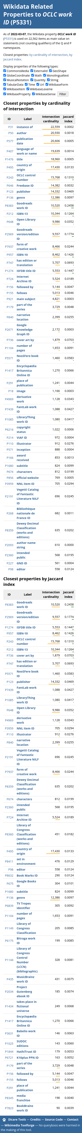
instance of (25, 127)
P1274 (9, 271)
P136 (10, 197)
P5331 (8, 39)
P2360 (9, 555)
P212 (10, 214)
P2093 (9, 545)
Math (38, 75)
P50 (10, 133)
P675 (10, 883)
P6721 (9, 1058)
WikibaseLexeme (41, 89)
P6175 (9, 941)
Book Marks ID (27, 875)
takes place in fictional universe (26, 1006)
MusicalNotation (18, 80)
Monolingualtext (58, 75)
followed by (25, 287)
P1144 (9, 960)
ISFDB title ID (26, 271)
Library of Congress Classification (26, 928)
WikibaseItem (16, 89)
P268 (10, 513)
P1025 (9, 1043)
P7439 (9, 409)
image (21, 391)
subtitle (22, 466)
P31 (10, 127)
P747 (10, 263)
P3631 (9, 1033)
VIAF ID (22, 438)
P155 (10, 293)
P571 (10, 450)
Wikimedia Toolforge (19, 1125)
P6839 (9, 906)
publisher (23, 191)
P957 (10, 255)
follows (22, 293)
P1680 (9, 466)
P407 (10, 151)
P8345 (9, 1098)
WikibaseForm (58, 85)
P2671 (9, 330)
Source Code (54, 1119)
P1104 (9, 348)
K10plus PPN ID (28, 1058)
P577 (10, 141)
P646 (10, 185)
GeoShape (59, 71)
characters (24, 472)
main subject (26, 299)
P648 (10, 222)
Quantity (39, 80)
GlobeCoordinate (18, 75)
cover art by (25, 340)
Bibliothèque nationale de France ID (26, 513)
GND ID (22, 563)
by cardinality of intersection (48, 55)
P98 (10, 569)
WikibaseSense (46, 94)
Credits (35, 1119)
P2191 (9, 496)
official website (28, 478)
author (22, 133)
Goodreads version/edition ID (28, 234)
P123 (10, 191)
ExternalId (41, 71)
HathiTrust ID (26, 1052)
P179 (10, 307)
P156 (10, 287)
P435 (10, 979)
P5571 (9, 358)
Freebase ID (25, 185)
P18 (10, 391)
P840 (10, 317)
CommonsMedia (18, 71)
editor (21, 569)
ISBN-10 (22, 255)
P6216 (9, 429)
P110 (10, 444)
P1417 (9, 370)
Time (31, 85)
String (54, 80)
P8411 (9, 861)
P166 (10, 458)
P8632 (9, 875)
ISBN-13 (22, 214)
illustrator (24, 444)
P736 (10, 340)
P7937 (9, 247)
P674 (10, 472)
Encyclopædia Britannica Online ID (26, 370)
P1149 (9, 928)
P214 (10, 438)
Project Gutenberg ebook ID (24, 991)
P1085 (9, 419)
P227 (10, 563)
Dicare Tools (17, 1119)
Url (42, 85)
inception (23, 450)
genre (21, 197)
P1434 (9, 1006)
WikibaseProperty (19, 94)
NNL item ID (25, 484)
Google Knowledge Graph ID (25, 329)
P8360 (9, 834)
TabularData (15, 85)
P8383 (9, 206)
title (20, 159)
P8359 (9, 530)
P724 (10, 279)
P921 (10, 299)
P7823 (9, 1108)
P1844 (9, 1052)
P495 (10, 167)
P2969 (9, 234)
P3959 (9, 484)
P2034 (9, 992)
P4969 (9, 399)
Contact (72, 1119)
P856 (10, 478)
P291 (10, 383)
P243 (10, 177)
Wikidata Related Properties (28, 10)
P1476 (9, 159)
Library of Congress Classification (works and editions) (26, 834)
